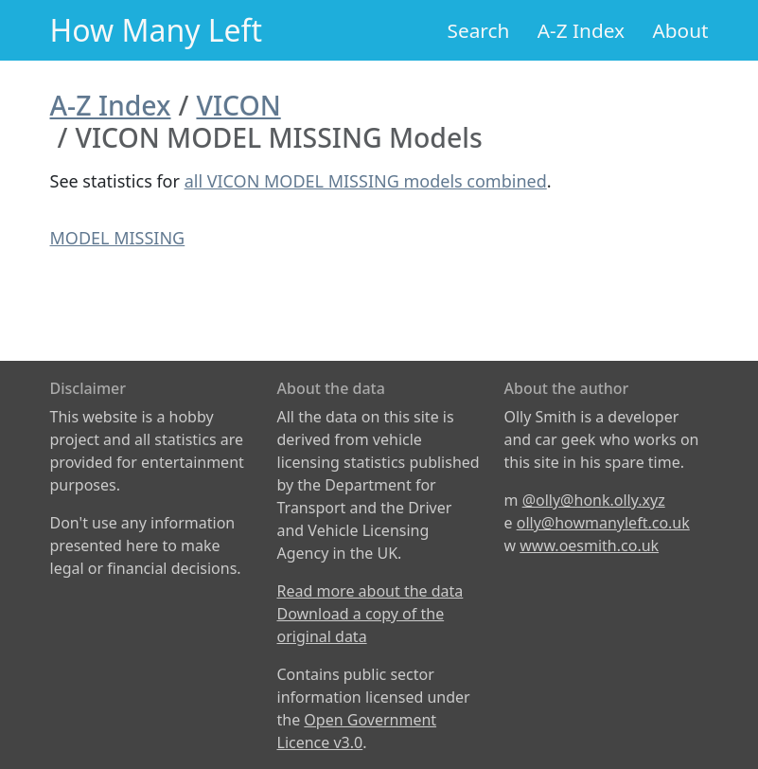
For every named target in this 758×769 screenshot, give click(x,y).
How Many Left (156, 29)
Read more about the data (370, 591)
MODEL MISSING (117, 237)
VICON (238, 105)
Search (479, 30)
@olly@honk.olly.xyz (593, 500)
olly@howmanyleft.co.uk (603, 522)
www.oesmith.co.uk (589, 545)
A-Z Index (581, 30)
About (680, 30)
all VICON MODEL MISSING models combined (366, 181)
